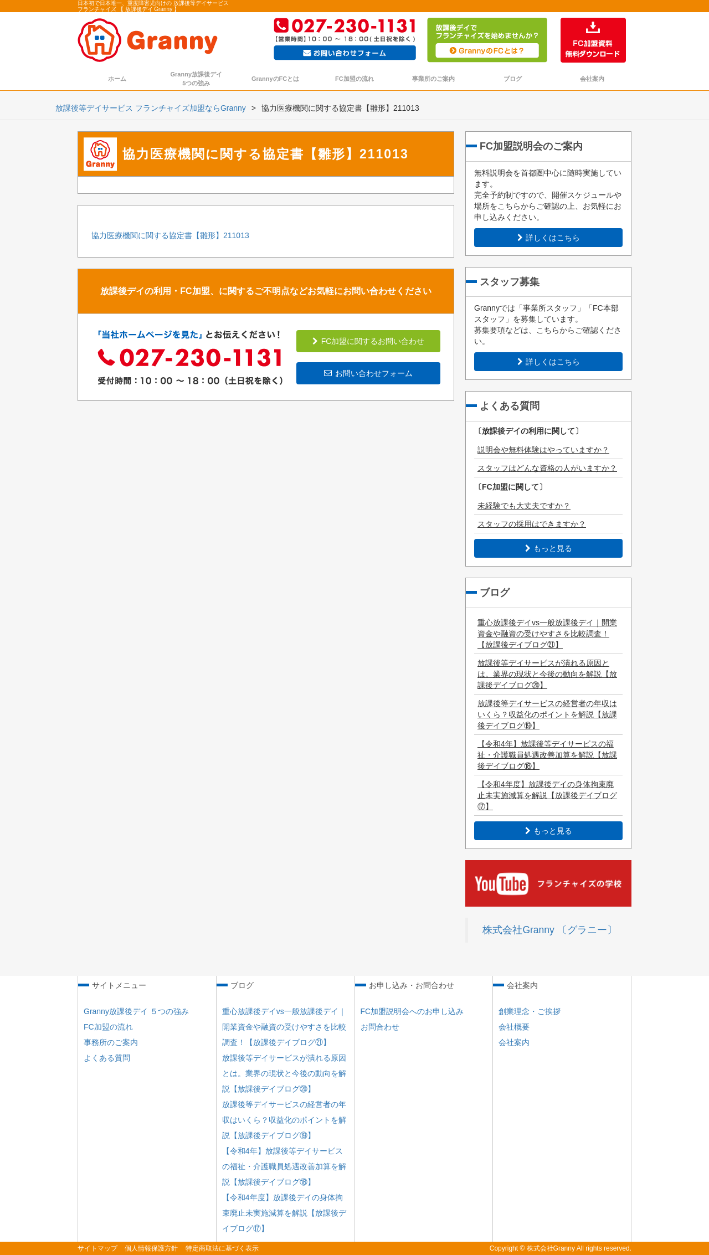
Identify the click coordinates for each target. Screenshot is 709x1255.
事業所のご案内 (433, 78)
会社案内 (592, 78)
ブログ (513, 78)
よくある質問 (107, 1057)
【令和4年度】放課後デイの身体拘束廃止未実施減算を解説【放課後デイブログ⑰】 (547, 795)
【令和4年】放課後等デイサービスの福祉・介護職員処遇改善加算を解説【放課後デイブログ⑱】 (547, 754)
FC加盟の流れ (354, 78)
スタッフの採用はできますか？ (531, 524)
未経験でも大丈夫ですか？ (524, 505)
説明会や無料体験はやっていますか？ (543, 449)
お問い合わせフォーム (368, 373)
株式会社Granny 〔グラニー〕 (549, 929)
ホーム (117, 78)
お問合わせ (380, 1026)
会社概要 (514, 1026)
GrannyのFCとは (275, 78)
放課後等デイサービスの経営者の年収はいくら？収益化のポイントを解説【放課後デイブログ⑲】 (547, 714)
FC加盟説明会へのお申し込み (412, 1011)
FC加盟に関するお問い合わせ (368, 341)
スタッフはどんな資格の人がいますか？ (547, 468)
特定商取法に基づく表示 (222, 1248)
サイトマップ (97, 1248)
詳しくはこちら (548, 237)
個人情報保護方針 (151, 1248)
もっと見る (548, 548)
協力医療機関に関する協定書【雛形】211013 (170, 235)
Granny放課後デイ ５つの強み (136, 1011)
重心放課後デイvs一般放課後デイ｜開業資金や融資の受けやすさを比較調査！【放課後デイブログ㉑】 (547, 633)
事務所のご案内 (111, 1042)
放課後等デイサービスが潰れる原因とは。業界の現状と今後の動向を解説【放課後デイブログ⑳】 (547, 674)
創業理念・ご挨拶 (530, 1011)
